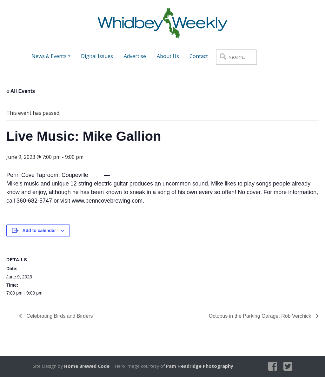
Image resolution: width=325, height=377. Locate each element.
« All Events (20, 91)
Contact (198, 56)
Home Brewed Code (86, 366)
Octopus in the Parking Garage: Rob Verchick (261, 316)
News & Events (49, 56)
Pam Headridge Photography (199, 366)
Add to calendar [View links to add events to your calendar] (39, 230)
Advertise (135, 56)
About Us (168, 56)
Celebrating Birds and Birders (59, 316)
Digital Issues (97, 56)
